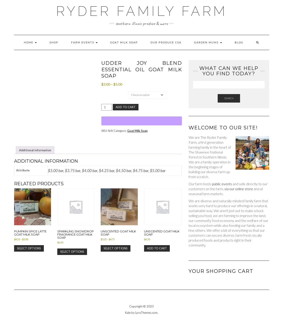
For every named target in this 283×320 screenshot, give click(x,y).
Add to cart (126, 107)
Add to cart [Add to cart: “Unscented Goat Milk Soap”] (157, 248)
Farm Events (84, 42)
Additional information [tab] (35, 150)
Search (229, 98)
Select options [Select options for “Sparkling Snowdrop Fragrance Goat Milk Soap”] (72, 251)
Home (30, 42)
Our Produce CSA (166, 42)
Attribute (110, 91)
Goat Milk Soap (124, 42)
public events (222, 184)
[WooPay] (141, 120)
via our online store (238, 189)
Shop (53, 42)
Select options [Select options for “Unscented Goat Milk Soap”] (116, 248)
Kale (128, 312)
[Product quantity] (106, 107)
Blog (239, 42)
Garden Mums (208, 42)
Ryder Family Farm (141, 11)
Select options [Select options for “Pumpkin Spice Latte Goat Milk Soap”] (29, 248)
